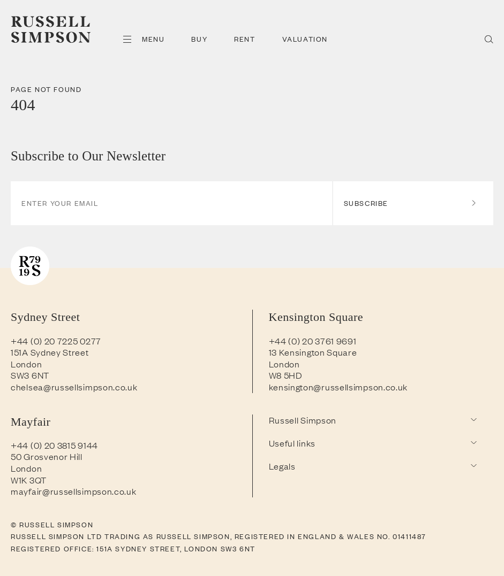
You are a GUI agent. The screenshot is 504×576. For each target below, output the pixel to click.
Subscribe (410, 203)
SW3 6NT (30, 375)
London (26, 364)
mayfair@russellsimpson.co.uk (74, 491)
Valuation (305, 39)
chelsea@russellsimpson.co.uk (74, 387)
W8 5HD (286, 375)
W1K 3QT (29, 480)
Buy (199, 39)
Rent (244, 39)
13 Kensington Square (313, 352)
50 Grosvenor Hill (46, 456)
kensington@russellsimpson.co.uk (338, 387)
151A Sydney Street (50, 352)
